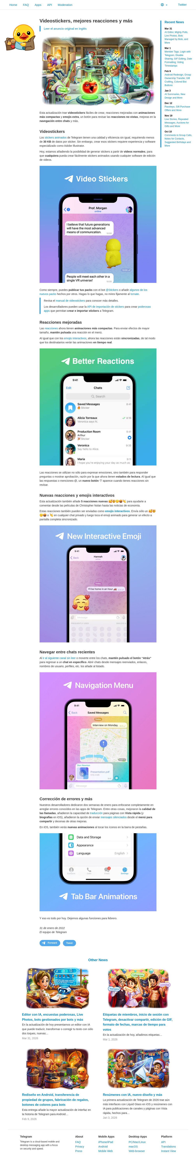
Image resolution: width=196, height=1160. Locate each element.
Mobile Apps (106, 1136)
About (79, 1136)
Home (13, 4)
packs (52, 294)
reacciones (51, 328)
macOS (133, 1146)
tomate (135, 294)
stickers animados (55, 137)
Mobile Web (105, 1151)
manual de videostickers (70, 300)
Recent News (174, 22)
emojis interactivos (75, 338)
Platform (166, 1136)
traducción (96, 813)
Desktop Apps (138, 1136)
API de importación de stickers (105, 306)
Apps (38, 4)
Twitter (180, 4)
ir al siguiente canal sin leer (59, 658)
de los (143, 289)
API (49, 4)
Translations (168, 1146)
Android (103, 1146)
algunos (134, 289)
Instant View (168, 1151)
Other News (98, 960)
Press (78, 1151)
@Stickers (112, 289)
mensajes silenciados (114, 817)
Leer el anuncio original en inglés (65, 28)
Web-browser (137, 1151)
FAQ (26, 4)
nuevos (44, 294)
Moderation (65, 4)
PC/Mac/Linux (137, 1142)
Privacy (79, 1146)
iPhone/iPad (105, 1142)
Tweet (69, 943)
